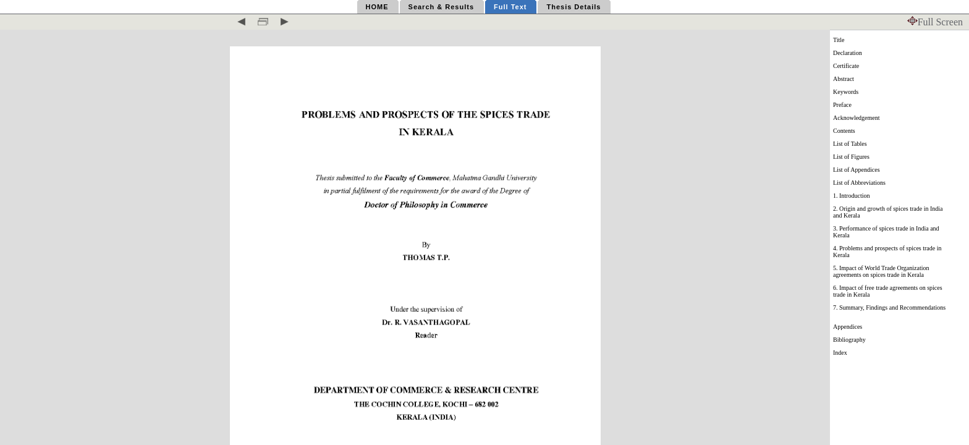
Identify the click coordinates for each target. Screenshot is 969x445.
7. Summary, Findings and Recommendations (889, 307)
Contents (844, 130)
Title (839, 39)
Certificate (846, 65)
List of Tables (850, 143)
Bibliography (849, 339)
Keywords (845, 91)
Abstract (843, 78)
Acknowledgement (856, 117)
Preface (842, 104)
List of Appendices (856, 169)
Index (840, 352)
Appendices (847, 326)
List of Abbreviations (859, 182)
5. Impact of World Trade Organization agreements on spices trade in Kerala (881, 271)
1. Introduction (851, 195)
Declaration (847, 52)
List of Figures (851, 156)
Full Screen (935, 22)
